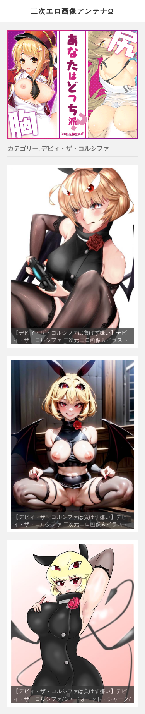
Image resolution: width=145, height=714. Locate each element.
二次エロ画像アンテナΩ (72, 11)
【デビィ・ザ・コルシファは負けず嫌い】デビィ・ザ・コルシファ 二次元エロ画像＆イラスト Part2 (70, 524)
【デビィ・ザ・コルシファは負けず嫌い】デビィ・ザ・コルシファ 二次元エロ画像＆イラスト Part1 (70, 340)
